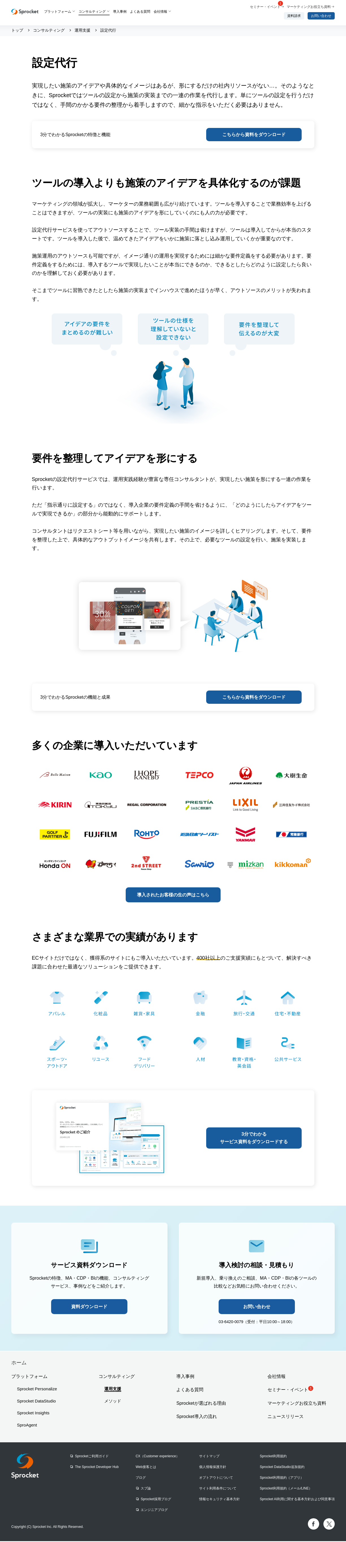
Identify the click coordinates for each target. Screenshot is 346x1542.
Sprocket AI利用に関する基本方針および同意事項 (297, 1500)
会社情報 (160, 12)
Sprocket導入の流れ (196, 1417)
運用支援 (112, 1389)
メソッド (112, 1401)
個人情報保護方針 (212, 1468)
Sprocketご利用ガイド (91, 1457)
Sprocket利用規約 (273, 1457)
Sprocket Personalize (37, 1389)
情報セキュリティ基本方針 (219, 1500)
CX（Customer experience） (157, 1457)
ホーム (19, 1363)
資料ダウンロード (89, 1307)
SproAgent (27, 1425)
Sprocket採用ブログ (156, 1500)
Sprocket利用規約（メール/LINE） (286, 1489)
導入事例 (120, 12)
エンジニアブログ (154, 1511)
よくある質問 (140, 12)
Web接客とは (146, 1468)
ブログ (141, 1478)
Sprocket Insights (33, 1413)
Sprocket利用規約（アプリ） (282, 1478)
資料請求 (294, 16)
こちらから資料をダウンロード (254, 134)
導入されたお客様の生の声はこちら (173, 895)
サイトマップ (209, 1457)
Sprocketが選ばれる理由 (201, 1403)
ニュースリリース (285, 1417)
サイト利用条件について (217, 1489)
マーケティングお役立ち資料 (309, 7)
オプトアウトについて (216, 1478)
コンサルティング (92, 12)
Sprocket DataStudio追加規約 (282, 1468)
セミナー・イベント (266, 6)
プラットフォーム (57, 12)
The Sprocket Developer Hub (97, 1468)
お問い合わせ (321, 16)
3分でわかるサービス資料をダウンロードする (254, 1138)
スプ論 (146, 1489)
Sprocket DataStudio (36, 1401)
